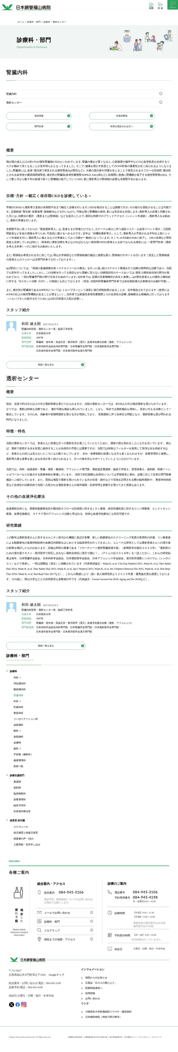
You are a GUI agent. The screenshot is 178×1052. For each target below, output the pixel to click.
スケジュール (21, 831)
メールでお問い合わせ (57, 916)
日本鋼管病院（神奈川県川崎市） (103, 1021)
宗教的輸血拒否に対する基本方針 (96, 1041)
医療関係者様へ (93, 992)
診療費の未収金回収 (75, 1041)
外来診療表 (129, 116)
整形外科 (18, 717)
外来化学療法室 (22, 815)
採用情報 (90, 997)
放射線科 (18, 740)
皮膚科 (17, 746)
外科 (16, 705)
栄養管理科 (20, 803)
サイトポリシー (144, 1041)
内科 (16, 681)
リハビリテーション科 (26, 723)
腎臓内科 (11, 94)
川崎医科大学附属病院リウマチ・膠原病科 (108, 1016)
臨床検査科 (20, 797)
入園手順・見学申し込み (27, 848)
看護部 (17, 785)
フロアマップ (52, 934)
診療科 (13, 675)
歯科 (16, 752)
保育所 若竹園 (17, 824)
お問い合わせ (92, 1002)
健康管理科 (20, 764)
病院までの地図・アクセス (59, 943)
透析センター (14, 102)
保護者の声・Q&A (24, 842)
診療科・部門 (52, 925)
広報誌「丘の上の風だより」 (101, 987)
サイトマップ (156, 1041)
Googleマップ (56, 978)
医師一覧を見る (46, 367)
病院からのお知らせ (96, 982)
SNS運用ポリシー (130, 1041)
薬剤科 (17, 791)
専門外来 (46, 127)
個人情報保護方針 (116, 1041)
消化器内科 (20, 687)
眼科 (16, 735)
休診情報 (46, 116)
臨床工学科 (20, 809)
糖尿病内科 (20, 693)
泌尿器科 (18, 729)
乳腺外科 (18, 711)
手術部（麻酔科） (23, 758)
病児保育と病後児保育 (26, 836)
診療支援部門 (17, 779)
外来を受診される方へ (129, 127)
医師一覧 (18, 770)
